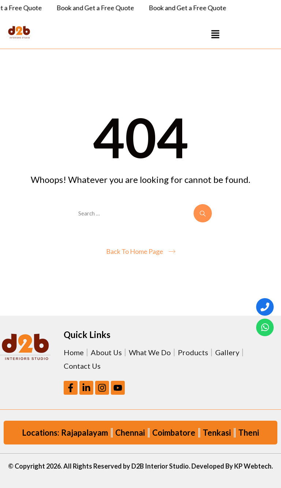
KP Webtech (252, 466)
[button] (215, 33)
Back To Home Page (134, 251)
